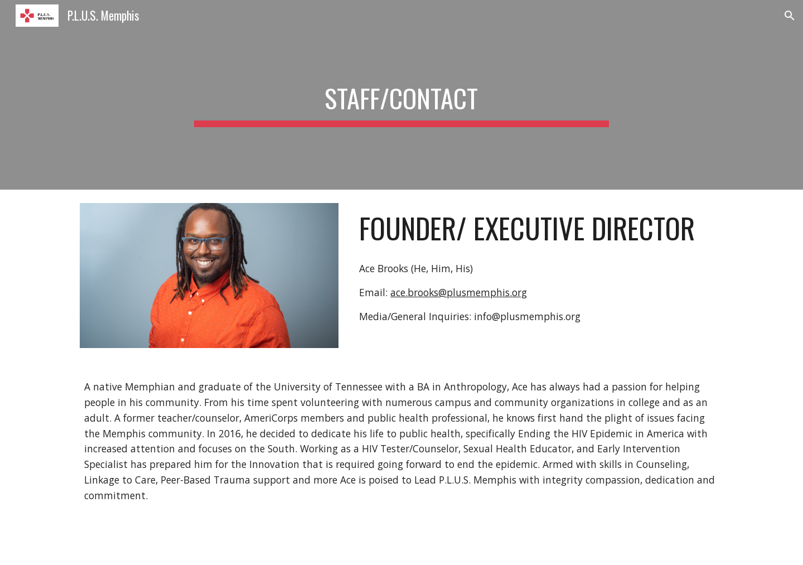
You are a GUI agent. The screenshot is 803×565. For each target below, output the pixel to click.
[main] (401, 95)
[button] (789, 15)
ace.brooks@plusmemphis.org (458, 292)
